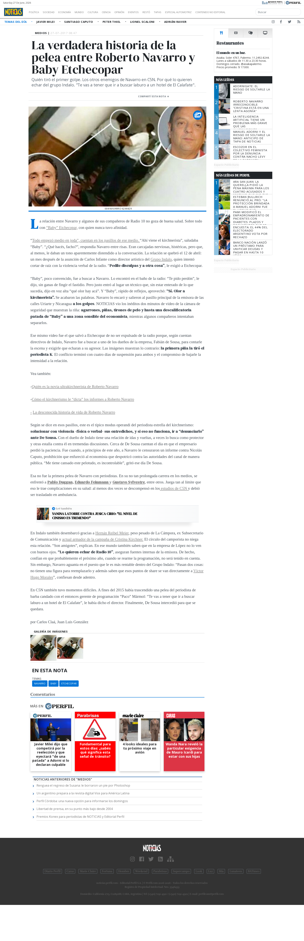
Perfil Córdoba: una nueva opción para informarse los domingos (82, 801)
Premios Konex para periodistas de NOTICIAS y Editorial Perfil (80, 816)
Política (35, 12)
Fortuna (107, 871)
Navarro (39, 683)
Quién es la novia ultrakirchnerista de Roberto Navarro (75, 386)
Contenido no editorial (243, 12)
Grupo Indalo (161, 259)
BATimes (254, 871)
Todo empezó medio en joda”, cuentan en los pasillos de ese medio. (86, 240)
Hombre (123, 871)
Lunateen (236, 871)
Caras (70, 871)
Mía (221, 871)
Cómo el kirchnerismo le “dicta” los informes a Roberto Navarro (83, 399)
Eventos (151, 12)
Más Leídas (225, 79)
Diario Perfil (52, 871)
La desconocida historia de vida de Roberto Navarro (74, 412)
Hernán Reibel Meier (112, 533)
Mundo (87, 12)
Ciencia (119, 12)
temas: (37, 678)
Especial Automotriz (203, 12)
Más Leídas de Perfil (233, 175)
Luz (210, 871)
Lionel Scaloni (143, 22)
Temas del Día (16, 22)
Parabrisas (160, 871)
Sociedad (53, 12)
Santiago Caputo (79, 22)
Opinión (135, 12)
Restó (166, 12)
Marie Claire (88, 871)
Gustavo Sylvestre (128, 482)
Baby (53, 683)
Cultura (103, 12)
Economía (71, 12)
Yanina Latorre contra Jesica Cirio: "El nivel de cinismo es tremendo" (94, 516)
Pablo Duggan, (60, 482)
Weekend (141, 871)
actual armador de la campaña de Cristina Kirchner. (102, 539)
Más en (52, 706)
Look (199, 871)
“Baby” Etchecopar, (62, 227)
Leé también (64, 508)
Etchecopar (69, 683)
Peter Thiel (112, 22)
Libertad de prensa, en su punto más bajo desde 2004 (74, 809)
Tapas (179, 12)
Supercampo (181, 871)
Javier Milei (46, 22)
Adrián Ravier (175, 22)
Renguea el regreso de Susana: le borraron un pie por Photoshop (83, 785)
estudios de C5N (174, 488)
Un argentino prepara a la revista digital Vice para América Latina (82, 793)
